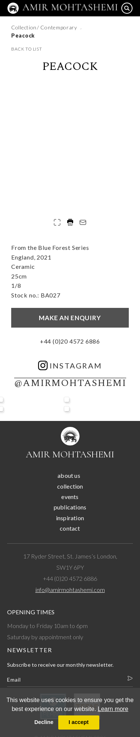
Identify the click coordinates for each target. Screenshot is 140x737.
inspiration (70, 517)
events (69, 496)
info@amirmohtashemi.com (70, 589)
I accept (79, 722)
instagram (70, 365)
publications (70, 507)
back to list (26, 49)
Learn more (113, 709)
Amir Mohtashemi (70, 454)
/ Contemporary (58, 27)
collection (70, 486)
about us (68, 475)
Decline (43, 722)
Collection (24, 27)
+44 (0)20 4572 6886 (70, 341)
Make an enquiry (70, 318)
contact (70, 528)
